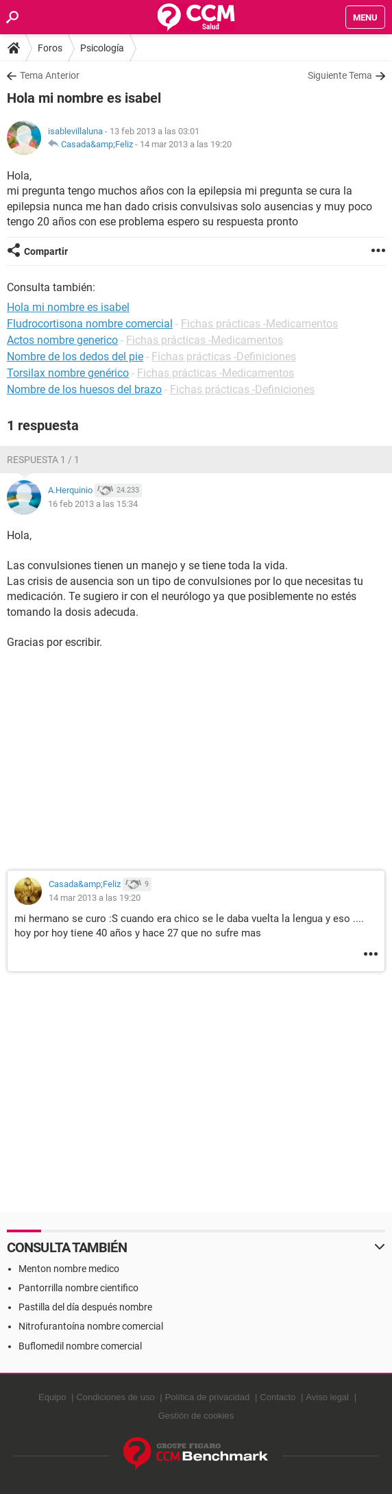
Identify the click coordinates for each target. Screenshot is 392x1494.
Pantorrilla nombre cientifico (78, 1287)
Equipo (52, 1397)
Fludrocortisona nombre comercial (90, 323)
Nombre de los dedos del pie (75, 356)
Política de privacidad (207, 1397)
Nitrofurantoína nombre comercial (91, 1326)
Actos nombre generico (62, 340)
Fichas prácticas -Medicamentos (259, 323)
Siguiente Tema (340, 75)
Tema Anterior (49, 75)
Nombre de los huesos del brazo (84, 389)
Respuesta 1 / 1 (43, 459)
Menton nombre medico (69, 1268)
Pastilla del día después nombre (85, 1307)
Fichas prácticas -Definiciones (223, 356)
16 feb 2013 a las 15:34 (93, 504)
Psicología (102, 47)
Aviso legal (327, 1397)
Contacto (277, 1397)
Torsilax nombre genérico (68, 372)
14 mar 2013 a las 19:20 (186, 144)
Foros (50, 47)
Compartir (46, 251)
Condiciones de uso (115, 1397)
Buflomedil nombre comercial (80, 1346)
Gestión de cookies (196, 1415)
